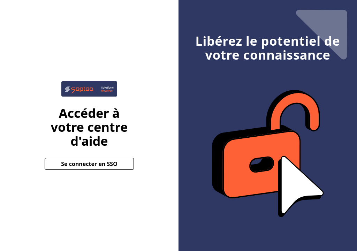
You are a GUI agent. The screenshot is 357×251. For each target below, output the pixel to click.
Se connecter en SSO (89, 164)
